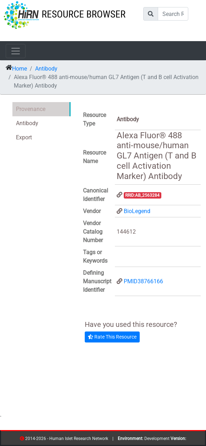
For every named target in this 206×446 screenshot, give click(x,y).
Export (24, 137)
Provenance (30, 109)
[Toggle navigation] (16, 51)
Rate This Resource (112, 337)
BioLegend (137, 211)
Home (19, 68)
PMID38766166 (143, 281)
